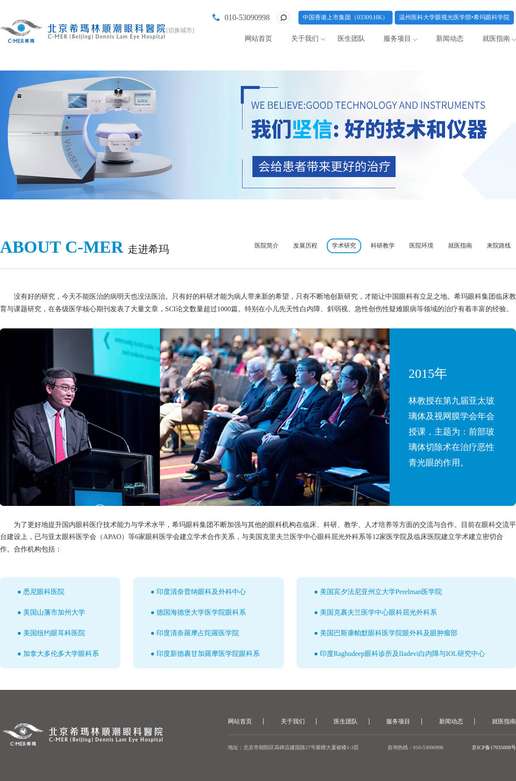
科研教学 (383, 245)
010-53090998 (247, 17)
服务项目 (397, 38)
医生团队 (351, 38)
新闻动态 (450, 38)
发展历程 (305, 245)
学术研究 (344, 245)
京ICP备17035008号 (494, 747)
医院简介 (267, 245)
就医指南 (496, 38)
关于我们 (305, 38)
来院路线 (499, 245)
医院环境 (421, 245)
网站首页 (258, 38)
